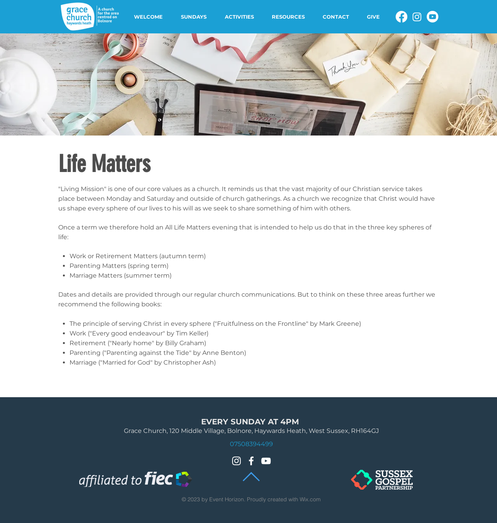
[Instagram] (417, 17)
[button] (151, 16)
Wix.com (310, 499)
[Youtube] (432, 17)
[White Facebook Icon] (251, 461)
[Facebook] (401, 17)
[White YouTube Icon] (266, 461)
